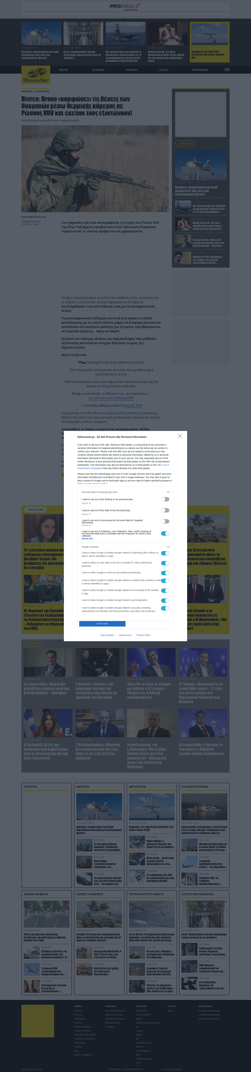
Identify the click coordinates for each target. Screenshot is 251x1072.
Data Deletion (107, 635)
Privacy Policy (143, 635)
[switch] (165, 499)
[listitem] (125, 492)
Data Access (125, 635)
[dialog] (125, 536)
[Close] (181, 437)
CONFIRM (102, 623)
